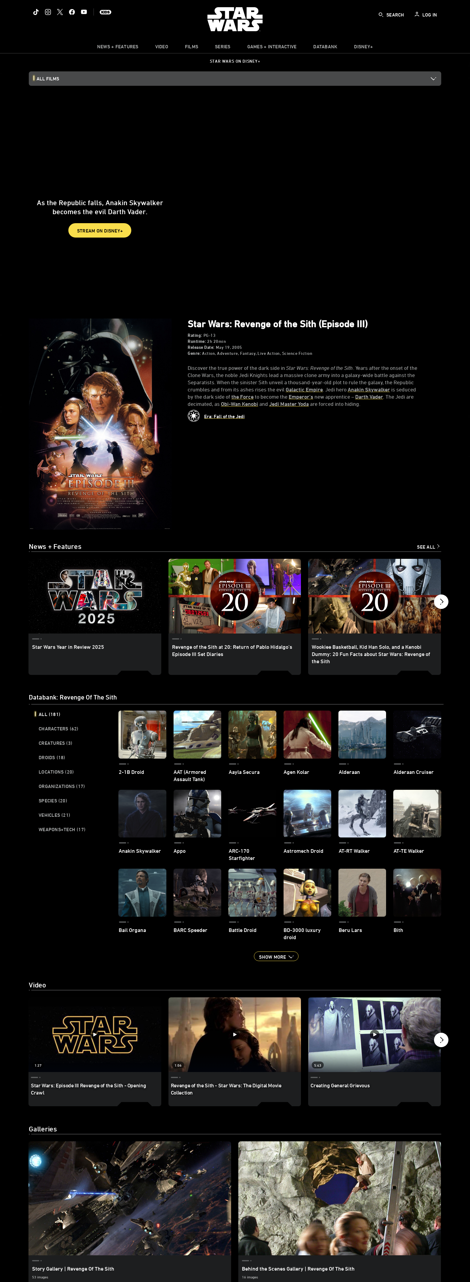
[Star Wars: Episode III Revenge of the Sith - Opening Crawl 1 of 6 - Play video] (94, 1034)
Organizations (62, 786)
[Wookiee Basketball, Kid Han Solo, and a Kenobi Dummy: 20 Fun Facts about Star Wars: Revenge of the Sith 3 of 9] (374, 596)
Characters (59, 728)
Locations (56, 771)
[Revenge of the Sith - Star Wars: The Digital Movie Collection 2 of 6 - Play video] (234, 1034)
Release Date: (201, 347)
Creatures (55, 743)
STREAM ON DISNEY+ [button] (100, 230)
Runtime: (197, 341)
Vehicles (54, 815)
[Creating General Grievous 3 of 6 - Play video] (374, 1034)
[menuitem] (162, 48)
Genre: (194, 353)
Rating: (195, 335)
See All (426, 547)
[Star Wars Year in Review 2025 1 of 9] (94, 596)
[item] (118, 48)
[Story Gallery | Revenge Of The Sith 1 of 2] (129, 1198)
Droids (52, 757)
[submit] (381, 14)
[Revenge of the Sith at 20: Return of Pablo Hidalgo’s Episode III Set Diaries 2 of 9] (234, 596)
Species (53, 800)
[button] (441, 603)
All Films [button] (48, 78)
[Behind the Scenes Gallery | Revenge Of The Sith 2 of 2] (339, 1198)
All (49, 714)
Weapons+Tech (62, 829)
